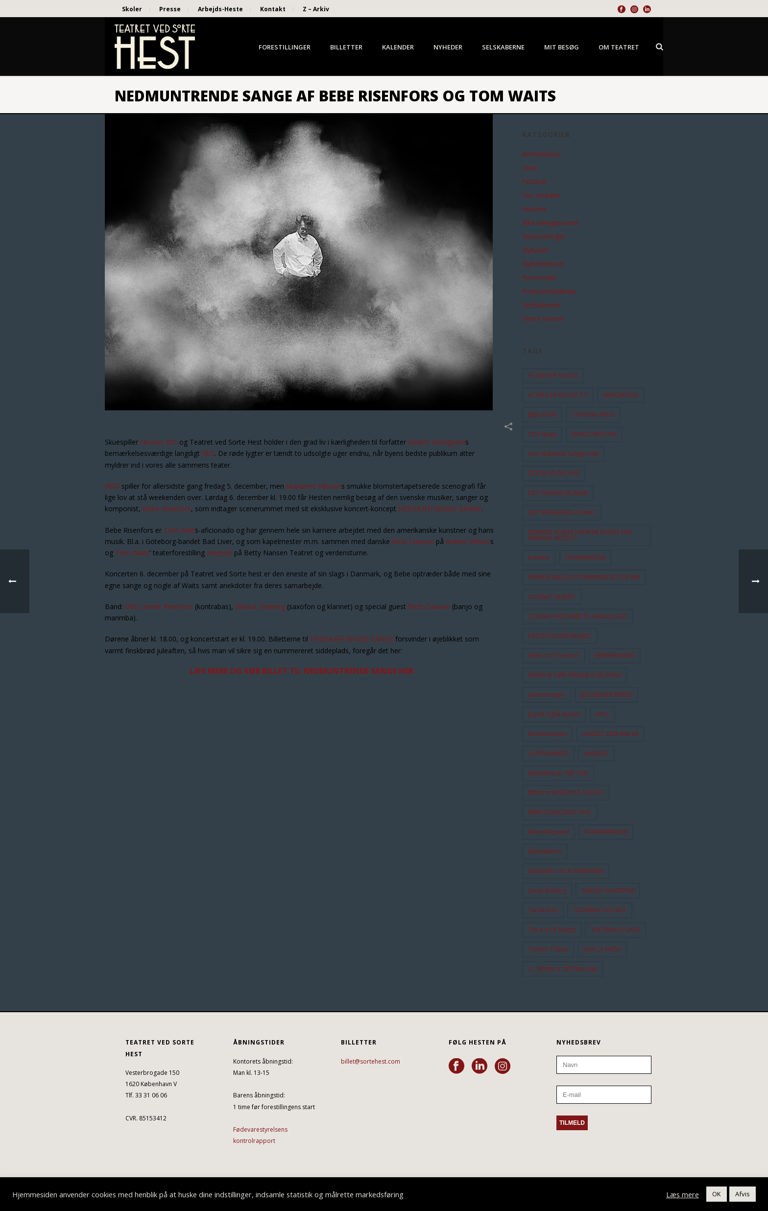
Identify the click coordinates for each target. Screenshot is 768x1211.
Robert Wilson (468, 541)
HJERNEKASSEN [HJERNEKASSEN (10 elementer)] (615, 655)
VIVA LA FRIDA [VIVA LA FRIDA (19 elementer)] (602, 949)
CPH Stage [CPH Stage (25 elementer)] (542, 434)
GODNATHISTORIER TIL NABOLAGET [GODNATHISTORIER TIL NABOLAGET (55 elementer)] (577, 616)
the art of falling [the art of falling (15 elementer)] (552, 930)
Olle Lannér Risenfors (159, 606)
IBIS (208, 453)
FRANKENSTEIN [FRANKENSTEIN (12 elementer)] (585, 557)
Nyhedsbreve (543, 264)
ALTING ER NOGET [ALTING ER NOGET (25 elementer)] (553, 375)
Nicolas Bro (158, 442)
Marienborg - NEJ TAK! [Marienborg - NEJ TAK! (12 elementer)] (558, 773)
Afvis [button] (742, 1193)
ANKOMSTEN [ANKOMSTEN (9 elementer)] (620, 395)
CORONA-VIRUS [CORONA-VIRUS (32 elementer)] (593, 414)
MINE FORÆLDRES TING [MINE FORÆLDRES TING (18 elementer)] (559, 812)
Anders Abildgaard (436, 442)
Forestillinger (285, 47)
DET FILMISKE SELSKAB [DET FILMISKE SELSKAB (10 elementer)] (558, 493)
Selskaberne (503, 47)
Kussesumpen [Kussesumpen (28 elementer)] (547, 734)
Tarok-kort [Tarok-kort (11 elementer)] (543, 910)
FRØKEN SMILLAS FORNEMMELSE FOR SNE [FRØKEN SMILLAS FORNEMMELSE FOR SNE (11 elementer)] (584, 577)
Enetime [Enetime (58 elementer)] (539, 557)
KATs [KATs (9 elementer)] (602, 714)
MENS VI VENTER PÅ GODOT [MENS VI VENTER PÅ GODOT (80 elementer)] (566, 792)
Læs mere (682, 1194)
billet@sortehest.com (370, 1061)
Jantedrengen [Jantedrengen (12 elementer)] (546, 694)
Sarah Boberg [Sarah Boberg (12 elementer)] (547, 890)
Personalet (539, 277)
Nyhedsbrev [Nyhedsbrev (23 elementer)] (545, 851)
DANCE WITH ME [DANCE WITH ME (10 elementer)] (594, 434)
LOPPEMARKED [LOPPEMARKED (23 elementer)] (548, 753)
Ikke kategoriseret (550, 222)
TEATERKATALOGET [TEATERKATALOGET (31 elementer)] (599, 910)
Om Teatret (619, 47)
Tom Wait (179, 530)
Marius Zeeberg (260, 606)
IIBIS (112, 486)
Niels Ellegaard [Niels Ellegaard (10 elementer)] (548, 832)
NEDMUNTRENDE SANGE (439, 508)
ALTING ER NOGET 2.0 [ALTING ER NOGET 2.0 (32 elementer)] (558, 395)
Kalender (398, 47)
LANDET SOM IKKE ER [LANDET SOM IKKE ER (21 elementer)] (610, 734)
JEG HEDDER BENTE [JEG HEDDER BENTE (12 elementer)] (606, 694)
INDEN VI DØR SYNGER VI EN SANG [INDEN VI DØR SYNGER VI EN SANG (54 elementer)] (575, 675)
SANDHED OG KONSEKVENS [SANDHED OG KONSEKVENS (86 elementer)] (565, 871)
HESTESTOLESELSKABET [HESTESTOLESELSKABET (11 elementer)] (559, 636)
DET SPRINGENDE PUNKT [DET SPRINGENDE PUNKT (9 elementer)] (562, 512)
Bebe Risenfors (167, 508)
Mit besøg (561, 47)
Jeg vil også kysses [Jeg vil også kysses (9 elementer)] (554, 714)
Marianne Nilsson (313, 486)
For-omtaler (541, 195)
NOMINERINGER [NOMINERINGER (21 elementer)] (605, 832)
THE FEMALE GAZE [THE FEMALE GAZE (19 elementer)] (615, 930)
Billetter (346, 47)
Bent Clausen (413, 541)
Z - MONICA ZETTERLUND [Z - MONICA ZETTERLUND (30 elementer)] (563, 969)
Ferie (530, 168)
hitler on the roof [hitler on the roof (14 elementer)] (553, 655)
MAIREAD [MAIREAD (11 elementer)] (596, 753)
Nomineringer (544, 236)
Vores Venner (543, 318)
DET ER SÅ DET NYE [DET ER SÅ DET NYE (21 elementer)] (553, 473)
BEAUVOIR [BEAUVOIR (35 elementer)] (542, 414)
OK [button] (716, 1193)
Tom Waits (132, 552)
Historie (534, 209)
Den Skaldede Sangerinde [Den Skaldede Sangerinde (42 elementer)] (563, 454)
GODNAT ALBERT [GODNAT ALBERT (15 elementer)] (552, 597)
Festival (534, 181)
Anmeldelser (541, 154)
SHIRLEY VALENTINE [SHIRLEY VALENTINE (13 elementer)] (607, 890)
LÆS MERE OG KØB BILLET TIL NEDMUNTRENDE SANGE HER (301, 670)
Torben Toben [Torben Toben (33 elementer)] (548, 949)
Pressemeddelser (549, 291)
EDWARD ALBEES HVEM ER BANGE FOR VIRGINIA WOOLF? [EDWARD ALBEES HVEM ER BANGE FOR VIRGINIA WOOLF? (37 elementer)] (580, 535)
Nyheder (447, 47)
